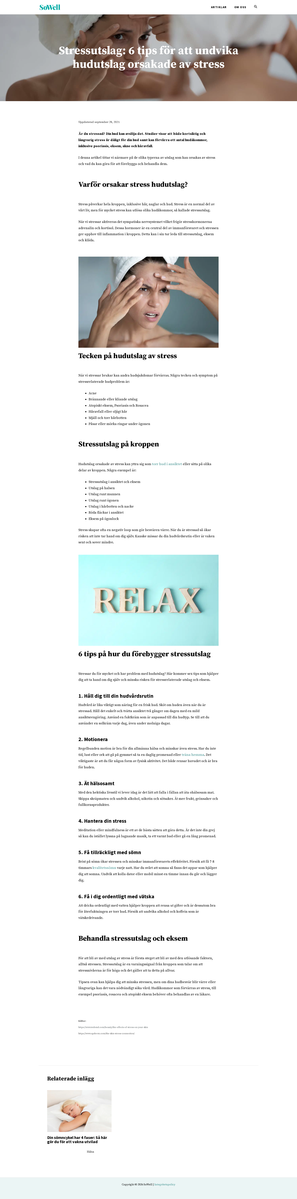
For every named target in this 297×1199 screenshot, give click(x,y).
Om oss (241, 7)
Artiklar (221, 7)
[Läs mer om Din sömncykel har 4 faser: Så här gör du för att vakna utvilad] (79, 1109)
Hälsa (90, 1150)
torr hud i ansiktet (166, 464)
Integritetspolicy (164, 1183)
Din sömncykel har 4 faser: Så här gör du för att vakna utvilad (77, 1138)
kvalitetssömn (103, 867)
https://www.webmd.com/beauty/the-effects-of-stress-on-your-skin (113, 1026)
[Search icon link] (255, 7)
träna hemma (192, 754)
